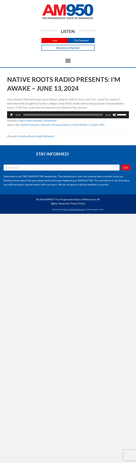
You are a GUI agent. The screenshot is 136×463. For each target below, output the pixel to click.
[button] (54, 40)
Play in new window (30, 120)
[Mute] (114, 115)
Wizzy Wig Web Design (74, 209)
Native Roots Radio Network (36, 136)
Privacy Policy (77, 203)
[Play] (11, 115)
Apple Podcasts (30, 124)
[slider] (63, 115)
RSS (102, 124)
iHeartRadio (80, 124)
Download (50, 120)
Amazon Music (61, 124)
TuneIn (94, 124)
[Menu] (68, 61)
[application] (68, 114)
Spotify (46, 124)
